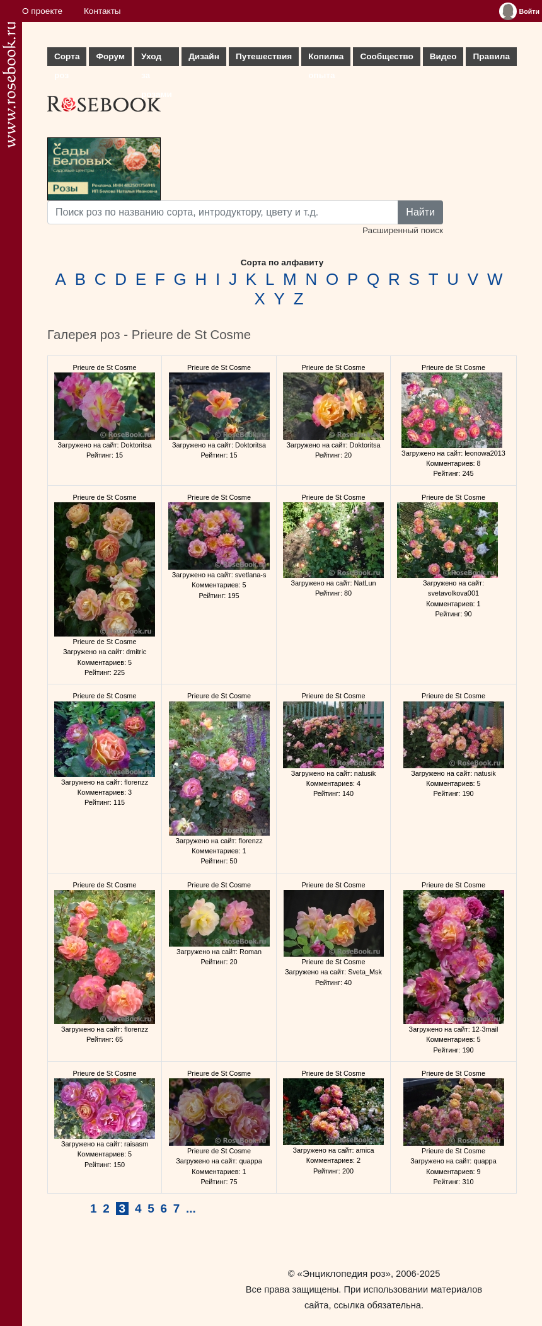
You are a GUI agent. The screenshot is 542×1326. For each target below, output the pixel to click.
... (191, 1208)
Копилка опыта (325, 59)
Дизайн (203, 56)
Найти (420, 212)
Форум (110, 56)
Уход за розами (156, 59)
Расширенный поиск (402, 230)
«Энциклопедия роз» (344, 1273)
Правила (491, 56)
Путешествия (264, 56)
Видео (443, 56)
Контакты (102, 11)
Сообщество (386, 56)
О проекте (42, 11)
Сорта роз (66, 59)
